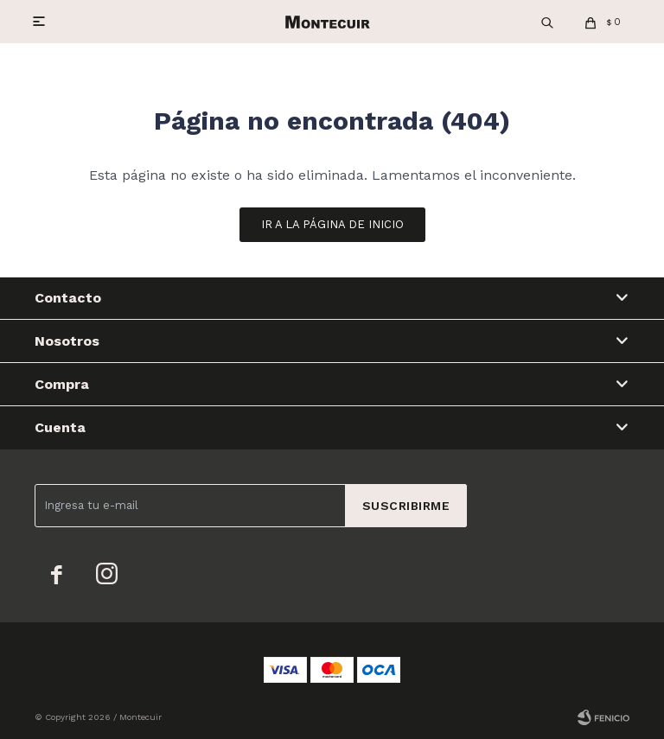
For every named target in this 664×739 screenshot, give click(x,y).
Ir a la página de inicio (332, 224)
